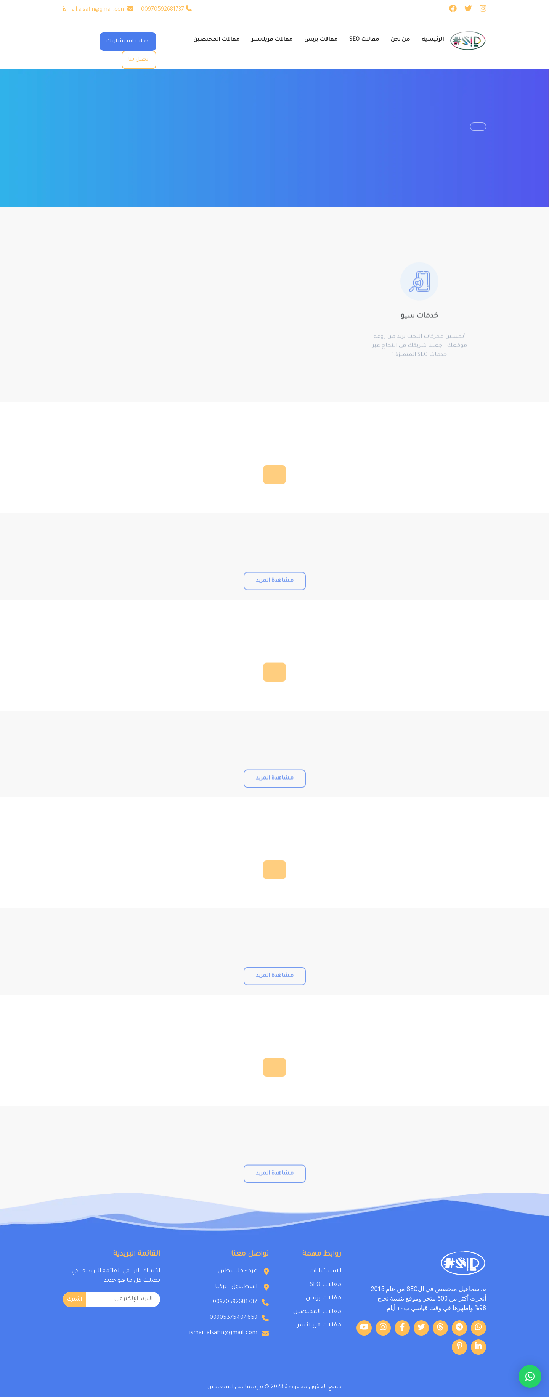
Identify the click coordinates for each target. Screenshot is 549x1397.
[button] (529, 1376)
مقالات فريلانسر (319, 1325)
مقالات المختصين (317, 1312)
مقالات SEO (325, 1285)
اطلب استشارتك (128, 42)
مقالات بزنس (323, 1298)
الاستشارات (325, 1271)
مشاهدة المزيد (275, 609)
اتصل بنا (139, 60)
